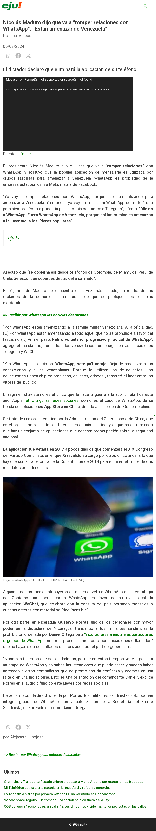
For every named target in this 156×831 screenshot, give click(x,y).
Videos (25, 35)
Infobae (24, 153)
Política (10, 35)
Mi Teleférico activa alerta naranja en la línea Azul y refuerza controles (57, 788)
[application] (78, 114)
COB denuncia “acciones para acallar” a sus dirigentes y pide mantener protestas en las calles (75, 806)
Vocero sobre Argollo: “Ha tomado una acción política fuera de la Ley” (57, 800)
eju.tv (14, 238)
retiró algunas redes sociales (51, 400)
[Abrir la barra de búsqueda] (145, 6)
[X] (28, 55)
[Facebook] (18, 55)
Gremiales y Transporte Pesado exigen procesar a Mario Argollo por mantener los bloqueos (73, 782)
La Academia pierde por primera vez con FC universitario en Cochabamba (59, 794)
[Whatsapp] (8, 55)
